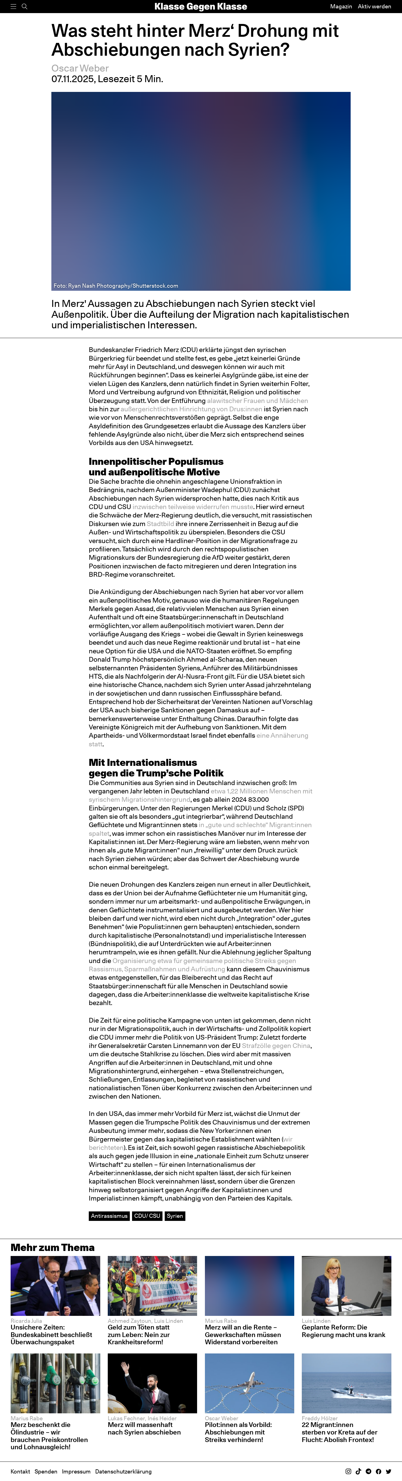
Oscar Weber (80, 68)
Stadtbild (160, 524)
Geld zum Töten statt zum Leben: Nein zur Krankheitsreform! (139, 1334)
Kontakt (20, 1471)
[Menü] (13, 6)
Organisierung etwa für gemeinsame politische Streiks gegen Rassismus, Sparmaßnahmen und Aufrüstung (192, 965)
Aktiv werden (374, 6)
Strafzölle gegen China (276, 1046)
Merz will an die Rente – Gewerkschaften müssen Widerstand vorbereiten (243, 1334)
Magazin (341, 6)
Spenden (46, 1471)
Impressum (76, 1471)
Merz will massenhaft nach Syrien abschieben (144, 1428)
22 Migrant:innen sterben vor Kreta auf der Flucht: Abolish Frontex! (339, 1432)
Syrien (175, 1216)
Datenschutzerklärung (123, 1471)
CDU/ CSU (147, 1216)
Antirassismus (109, 1216)
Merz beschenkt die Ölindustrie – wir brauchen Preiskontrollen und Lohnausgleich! (49, 1436)
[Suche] (24, 6)
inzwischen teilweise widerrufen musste (193, 507)
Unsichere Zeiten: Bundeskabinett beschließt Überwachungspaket (51, 1334)
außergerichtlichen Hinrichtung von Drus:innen (191, 409)
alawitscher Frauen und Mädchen (257, 401)
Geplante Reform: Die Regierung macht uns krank (343, 1331)
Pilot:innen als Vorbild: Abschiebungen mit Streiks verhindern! (238, 1432)
